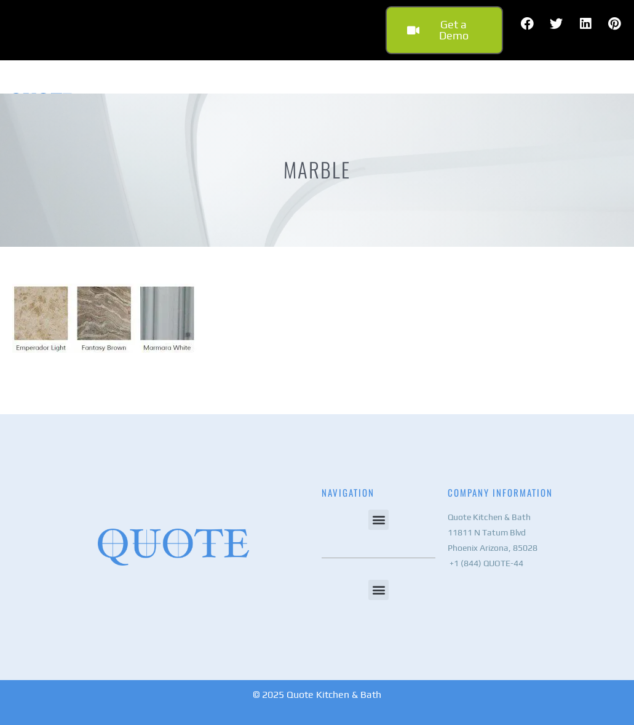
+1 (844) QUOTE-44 (485, 563)
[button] (378, 520)
